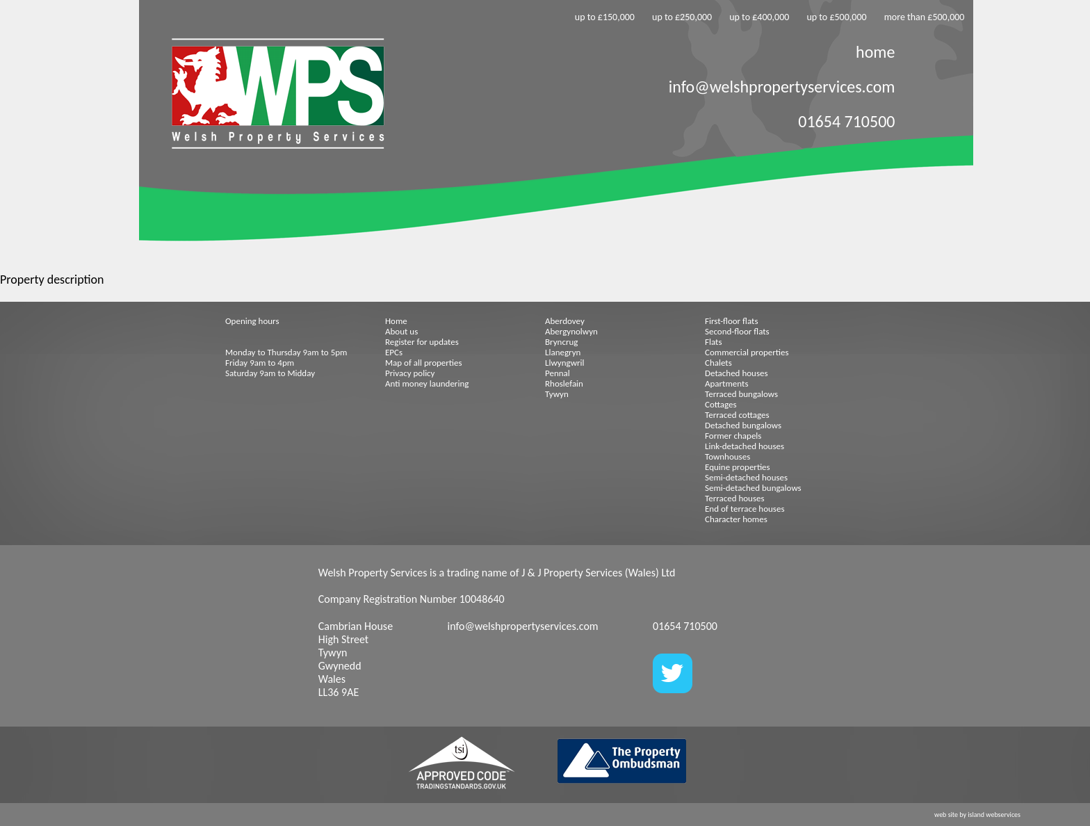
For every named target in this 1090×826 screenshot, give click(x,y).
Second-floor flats (737, 331)
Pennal (557, 373)
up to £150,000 (605, 17)
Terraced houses (735, 498)
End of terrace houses (744, 508)
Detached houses (736, 373)
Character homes (736, 519)
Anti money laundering (427, 383)
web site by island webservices (977, 814)
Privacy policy (410, 373)
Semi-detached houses (746, 477)
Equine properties (737, 467)
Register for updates (422, 342)
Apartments (726, 383)
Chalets (718, 362)
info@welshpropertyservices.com (782, 86)
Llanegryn (562, 352)
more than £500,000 (924, 17)
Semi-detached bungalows (753, 488)
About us (401, 331)
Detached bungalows (743, 425)
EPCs (393, 352)
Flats (713, 342)
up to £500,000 (836, 17)
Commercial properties (747, 352)
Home (396, 321)
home (875, 52)
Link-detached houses (744, 446)
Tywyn (557, 394)
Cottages (721, 404)
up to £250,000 (682, 17)
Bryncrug (561, 342)
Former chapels (733, 435)
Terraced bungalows (741, 394)
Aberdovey (565, 321)
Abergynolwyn (571, 331)
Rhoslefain (564, 383)
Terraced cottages (737, 415)
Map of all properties (423, 362)
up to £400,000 (759, 17)
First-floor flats (731, 321)
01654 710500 (846, 121)
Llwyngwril (564, 362)
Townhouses (727, 456)
